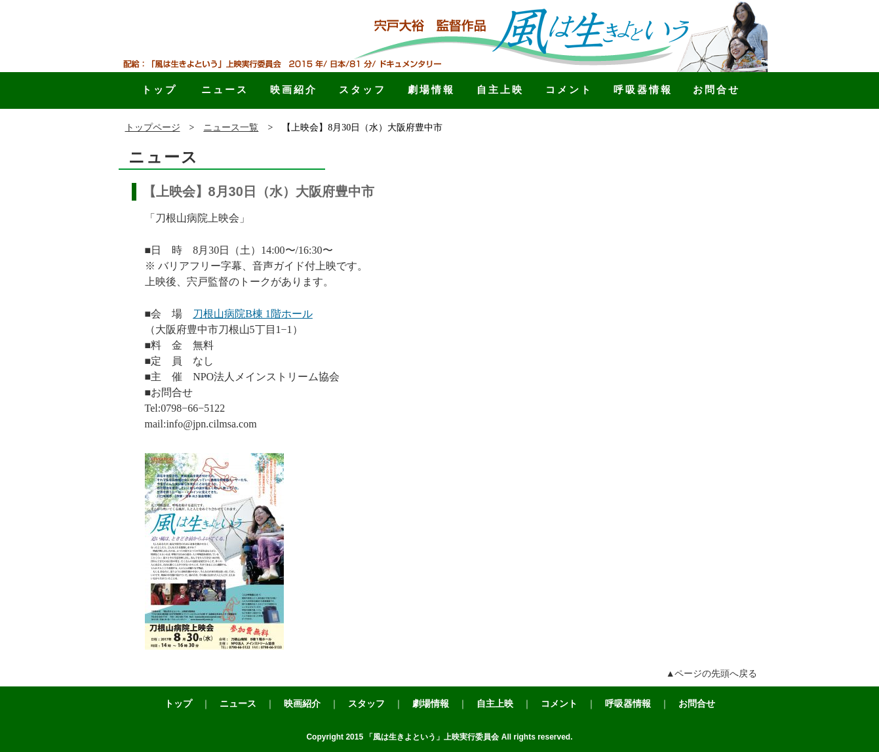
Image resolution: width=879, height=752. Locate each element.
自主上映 (500, 89)
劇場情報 (431, 89)
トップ (159, 89)
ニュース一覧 (230, 127)
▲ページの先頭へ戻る (712, 674)
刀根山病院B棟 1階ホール (253, 313)
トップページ (152, 127)
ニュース (224, 89)
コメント (569, 89)
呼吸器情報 (643, 89)
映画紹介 (293, 89)
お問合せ (716, 89)
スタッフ (362, 89)
